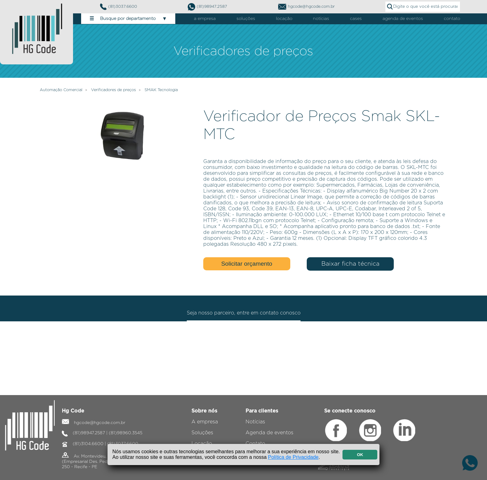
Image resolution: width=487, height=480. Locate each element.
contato (452, 18)
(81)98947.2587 (207, 7)
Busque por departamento (128, 19)
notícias (321, 18)
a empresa (205, 18)
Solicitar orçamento (246, 263)
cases (356, 18)
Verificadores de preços (113, 90)
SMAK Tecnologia (161, 90)
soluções (246, 18)
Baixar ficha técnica (350, 264)
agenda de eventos (403, 18)
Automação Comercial (61, 90)
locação (284, 18)
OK (360, 454)
